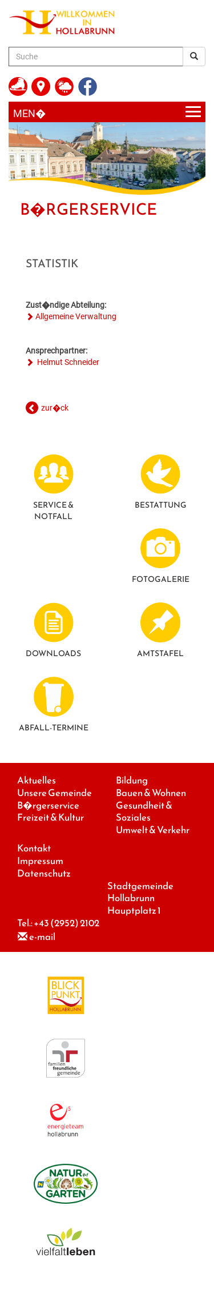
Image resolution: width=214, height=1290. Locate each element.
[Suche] (96, 56)
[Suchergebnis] (194, 56)
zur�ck (54, 407)
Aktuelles (36, 780)
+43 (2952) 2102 (66, 923)
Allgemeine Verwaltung (75, 316)
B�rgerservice (48, 805)
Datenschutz (44, 873)
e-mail (42, 937)
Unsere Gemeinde (54, 793)
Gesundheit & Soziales (144, 811)
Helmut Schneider (67, 362)
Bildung (132, 780)
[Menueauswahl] (107, 112)
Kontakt (34, 848)
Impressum (40, 861)
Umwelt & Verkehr (152, 830)
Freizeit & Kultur (50, 817)
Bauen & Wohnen (151, 793)
